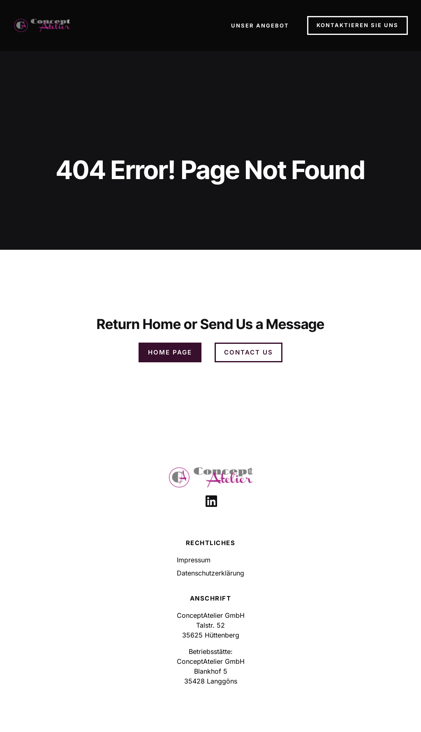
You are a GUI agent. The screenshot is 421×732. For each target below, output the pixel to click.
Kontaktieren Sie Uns (357, 25)
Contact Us (248, 352)
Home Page (170, 352)
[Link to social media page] (211, 501)
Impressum (193, 560)
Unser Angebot (260, 25)
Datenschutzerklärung (210, 573)
